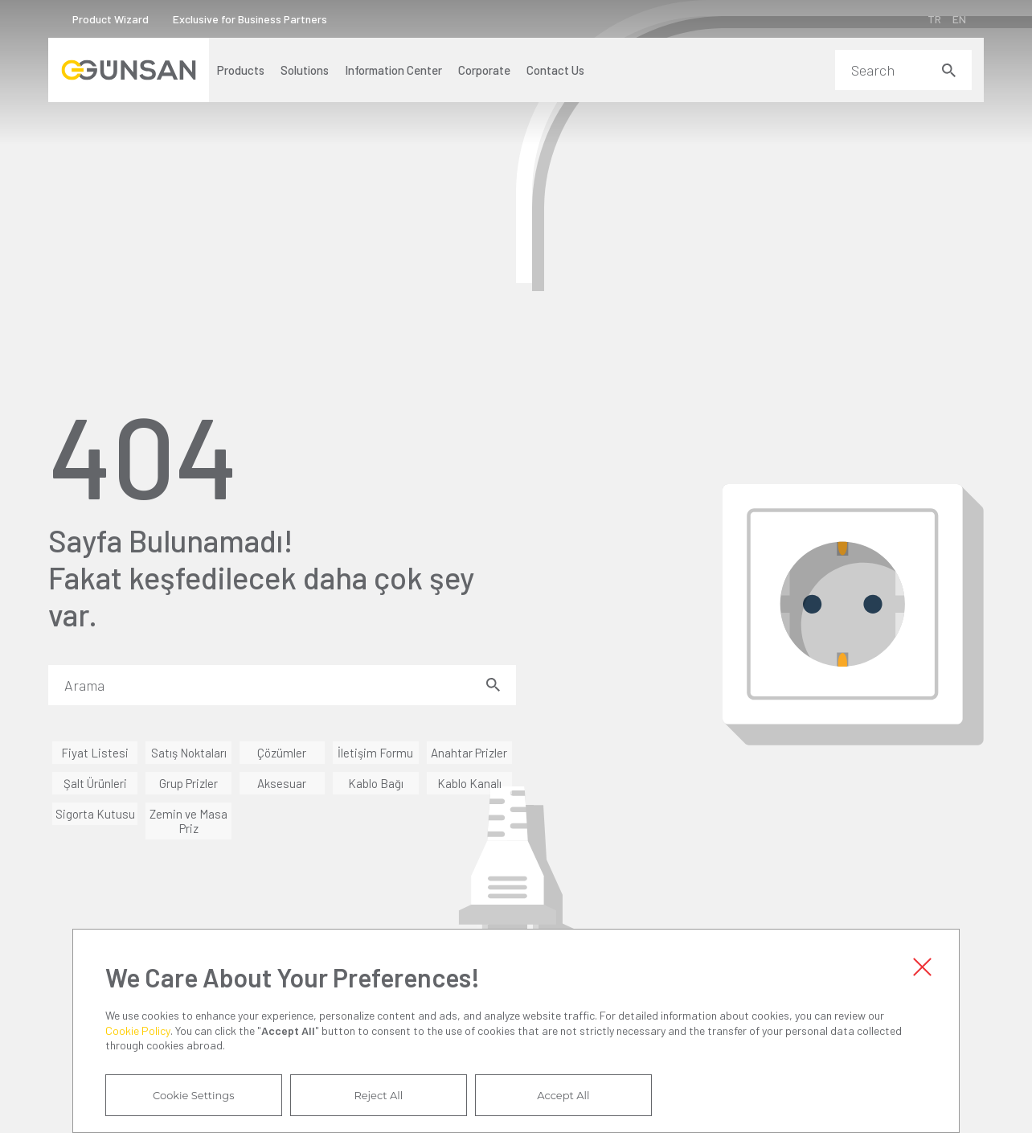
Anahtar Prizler (469, 752)
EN (959, 19)
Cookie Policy (137, 1030)
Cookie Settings (194, 1095)
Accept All (563, 1095)
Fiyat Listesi (95, 752)
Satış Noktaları (189, 752)
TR (934, 19)
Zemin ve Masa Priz (188, 821)
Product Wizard (110, 19)
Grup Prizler (188, 783)
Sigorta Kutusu (95, 814)
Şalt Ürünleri (95, 783)
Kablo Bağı (375, 783)
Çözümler (281, 752)
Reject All (378, 1095)
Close (922, 966)
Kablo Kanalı (469, 783)
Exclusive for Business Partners (250, 19)
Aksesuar (281, 783)
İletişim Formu (375, 752)
